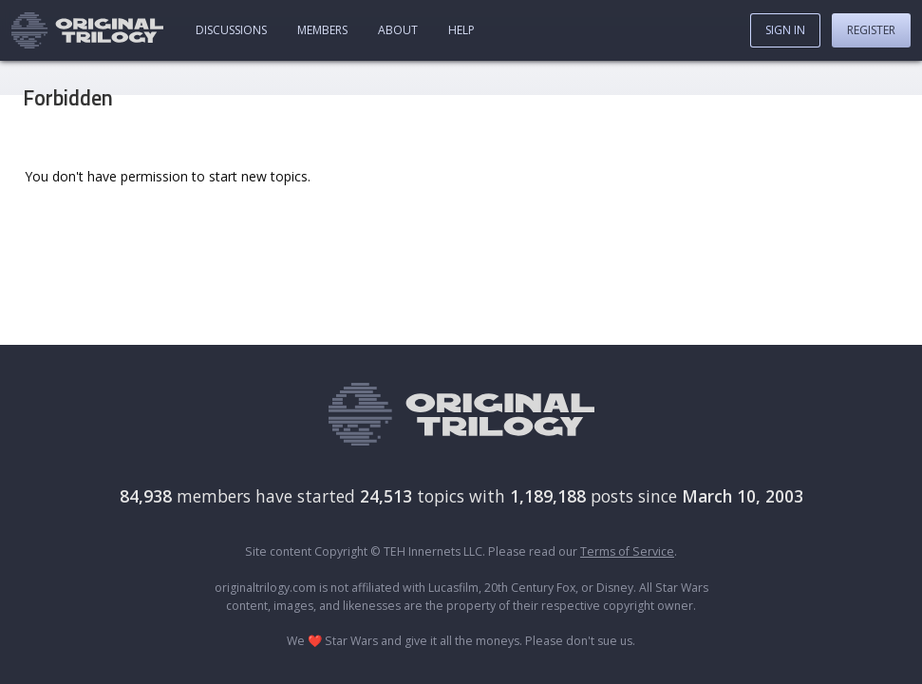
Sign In (785, 30)
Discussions (231, 30)
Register (871, 30)
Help (461, 30)
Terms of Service (627, 551)
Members (322, 30)
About (398, 30)
